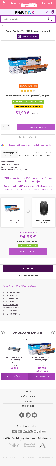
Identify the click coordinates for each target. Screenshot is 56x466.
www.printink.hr (28, 457)
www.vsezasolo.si (46, 457)
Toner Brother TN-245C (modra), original (41, 359)
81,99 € (23, 112)
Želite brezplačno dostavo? (28, 106)
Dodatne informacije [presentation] (28, 275)
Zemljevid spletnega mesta (29, 438)
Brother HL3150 (9, 301)
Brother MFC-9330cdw (11, 311)
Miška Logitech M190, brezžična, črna (43, 221)
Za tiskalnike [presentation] (28, 268)
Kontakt (15, 438)
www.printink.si (9, 457)
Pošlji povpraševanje (28, 137)
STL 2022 (6, 438)
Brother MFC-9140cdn (11, 308)
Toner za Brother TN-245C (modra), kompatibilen (14, 360)
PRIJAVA (46, 13)
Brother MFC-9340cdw (11, 314)
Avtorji (33, 440)
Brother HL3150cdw (10, 298)
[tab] (28, 268)
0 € (52, 12)
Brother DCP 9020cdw (11, 292)
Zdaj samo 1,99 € (28, 6)
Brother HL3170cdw (10, 305)
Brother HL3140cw (10, 295)
